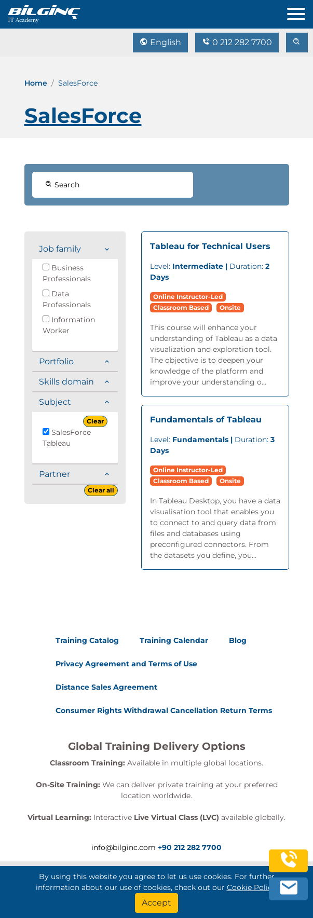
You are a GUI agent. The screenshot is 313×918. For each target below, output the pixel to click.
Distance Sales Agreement (106, 687)
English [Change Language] (160, 42)
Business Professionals (67, 273)
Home (35, 83)
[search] (297, 42)
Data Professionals (67, 299)
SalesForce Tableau (67, 438)
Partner (54, 474)
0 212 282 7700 (237, 42)
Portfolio (56, 361)
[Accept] (156, 903)
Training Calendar (174, 640)
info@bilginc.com (123, 847)
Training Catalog (87, 640)
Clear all (101, 490)
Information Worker (69, 325)
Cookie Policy (251, 887)
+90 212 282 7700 (190, 847)
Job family (60, 249)
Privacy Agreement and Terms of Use (126, 663)
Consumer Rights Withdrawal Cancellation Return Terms (164, 710)
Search (62, 184)
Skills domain (66, 382)
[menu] (300, 11)
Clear (95, 421)
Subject (55, 402)
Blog (238, 640)
